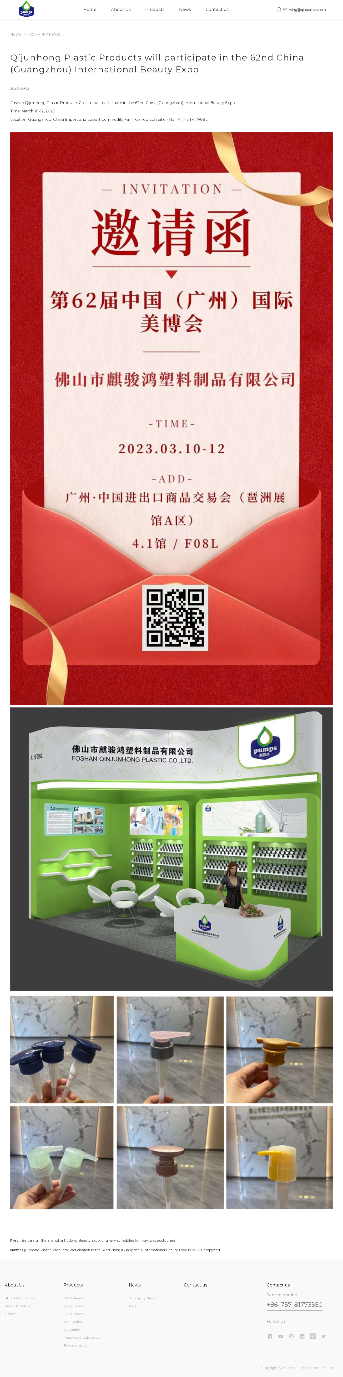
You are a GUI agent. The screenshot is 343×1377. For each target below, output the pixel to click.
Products (155, 9)
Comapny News (44, 34)
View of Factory (17, 1306)
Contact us (217, 9)
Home (89, 9)
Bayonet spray (75, 1345)
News (185, 9)
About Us (121, 9)
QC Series (72, 1329)
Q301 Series (73, 1314)
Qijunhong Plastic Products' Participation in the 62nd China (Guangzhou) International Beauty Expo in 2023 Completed (121, 1250)
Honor (10, 1314)
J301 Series (73, 1322)
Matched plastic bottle (82, 1337)
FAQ (132, 1306)
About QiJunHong (20, 1298)
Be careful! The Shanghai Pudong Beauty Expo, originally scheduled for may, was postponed (98, 1240)
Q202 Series (74, 1306)
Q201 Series (73, 1298)
